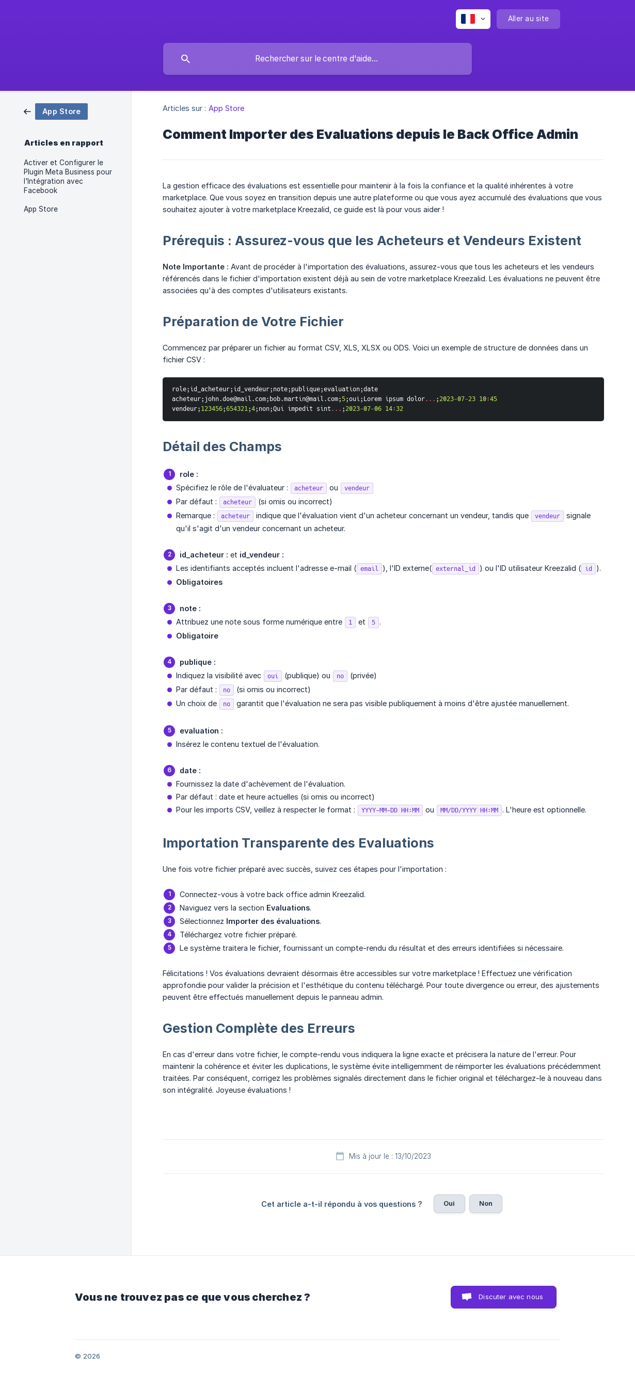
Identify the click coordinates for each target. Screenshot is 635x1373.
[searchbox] (317, 59)
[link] (56, 111)
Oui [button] (449, 1203)
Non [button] (486, 1203)
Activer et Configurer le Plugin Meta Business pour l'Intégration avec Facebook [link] (68, 176)
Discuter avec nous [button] (511, 1296)
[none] (473, 19)
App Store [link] (41, 209)
